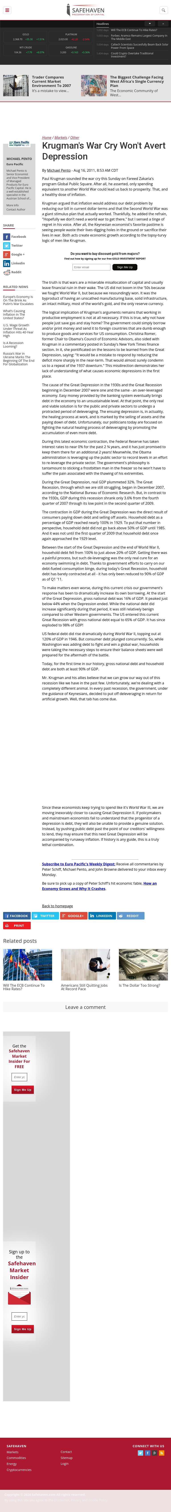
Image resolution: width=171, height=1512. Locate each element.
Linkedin (14, 263)
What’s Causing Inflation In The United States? (14, 314)
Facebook (14, 236)
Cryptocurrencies (19, 1470)
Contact (66, 1452)
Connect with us (148, 1446)
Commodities (16, 1458)
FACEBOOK (16, 916)
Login (64, 1463)
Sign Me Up (22, 1089)
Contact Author (15, 209)
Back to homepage (57, 906)
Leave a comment (85, 1007)
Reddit (12, 272)
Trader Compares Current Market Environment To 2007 (51, 81)
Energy (12, 1464)
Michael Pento (59, 170)
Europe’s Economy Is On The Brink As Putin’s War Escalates (18, 300)
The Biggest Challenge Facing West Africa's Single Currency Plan (137, 81)
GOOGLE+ (73, 916)
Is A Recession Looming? (13, 344)
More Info (12, 205)
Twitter (13, 245)
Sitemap (66, 1458)
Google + (14, 254)
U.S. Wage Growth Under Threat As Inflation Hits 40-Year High (18, 330)
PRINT (14, 925)
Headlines (102, 24)
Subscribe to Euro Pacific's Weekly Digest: (78, 864)
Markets (12, 1452)
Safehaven (16, 1446)
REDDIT (129, 916)
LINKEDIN (101, 916)
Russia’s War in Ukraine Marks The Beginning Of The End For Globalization (19, 358)
